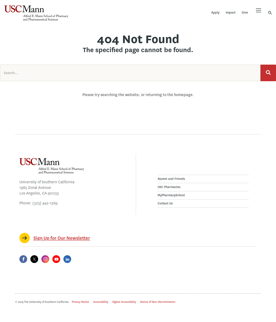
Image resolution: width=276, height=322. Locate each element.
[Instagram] (45, 259)
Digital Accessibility (124, 302)
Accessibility (100, 302)
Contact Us (165, 203)
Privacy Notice (80, 302)
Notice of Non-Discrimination (157, 302)
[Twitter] (34, 259)
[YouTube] (56, 259)
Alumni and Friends (171, 179)
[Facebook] (23, 259)
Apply (215, 13)
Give (245, 13)
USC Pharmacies (169, 187)
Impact (230, 13)
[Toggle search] (270, 13)
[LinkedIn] (67, 259)
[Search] (268, 73)
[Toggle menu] (258, 10)
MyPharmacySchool (171, 195)
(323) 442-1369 (45, 203)
